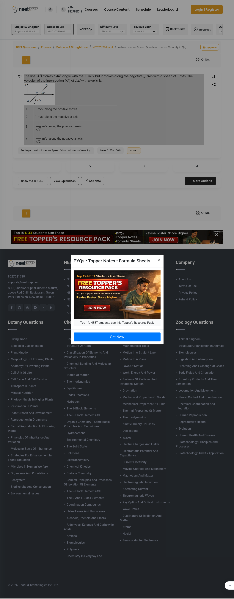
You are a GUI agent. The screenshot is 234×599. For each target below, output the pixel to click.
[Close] (159, 260)
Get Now (117, 337)
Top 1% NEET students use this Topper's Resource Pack (117, 322)
